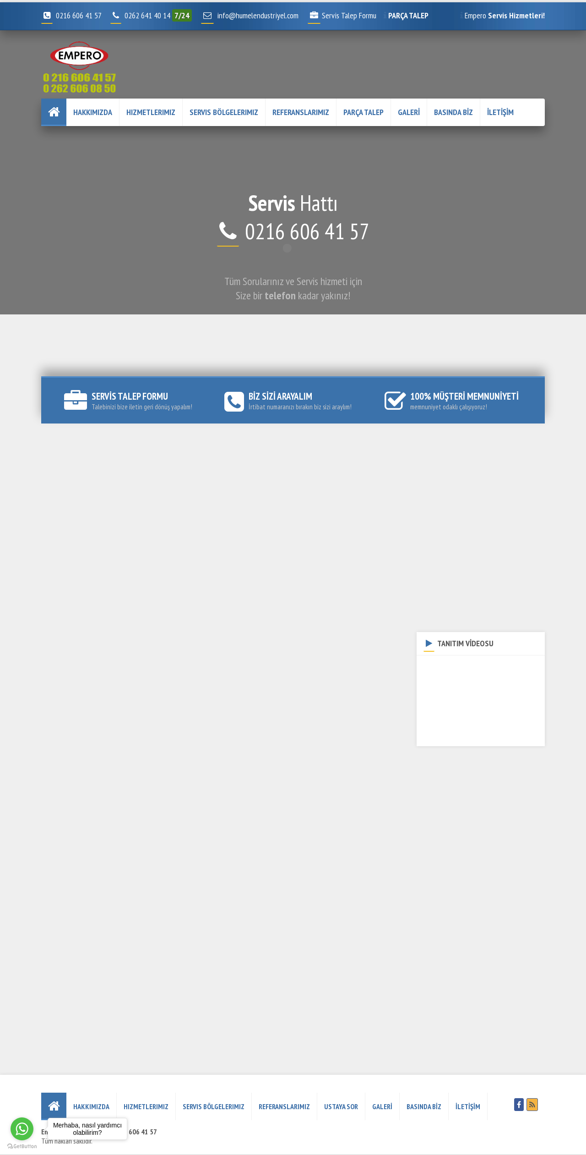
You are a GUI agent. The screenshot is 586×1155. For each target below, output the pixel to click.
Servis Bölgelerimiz (224, 112)
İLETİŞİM (500, 112)
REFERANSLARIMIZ (300, 112)
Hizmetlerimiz (150, 112)
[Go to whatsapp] (22, 1128)
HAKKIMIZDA (92, 112)
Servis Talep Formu (342, 15)
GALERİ (409, 112)
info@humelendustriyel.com (257, 15)
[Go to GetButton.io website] (22, 1146)
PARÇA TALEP (363, 112)
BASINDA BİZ (453, 112)
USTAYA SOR (341, 1106)
